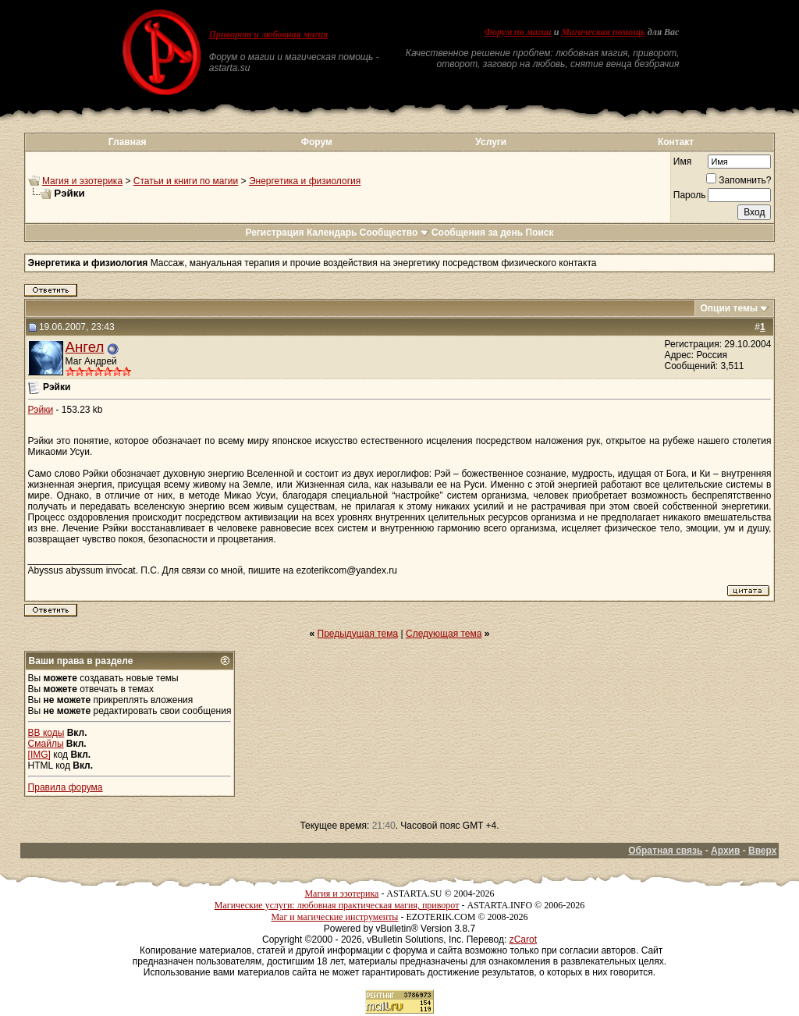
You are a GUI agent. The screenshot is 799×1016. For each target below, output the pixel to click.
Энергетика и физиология (304, 181)
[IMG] (39, 754)
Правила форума (65, 787)
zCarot (523, 939)
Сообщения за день (477, 232)
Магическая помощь (603, 32)
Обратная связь (665, 850)
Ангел (85, 347)
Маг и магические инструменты (334, 916)
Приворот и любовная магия (268, 34)
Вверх (762, 850)
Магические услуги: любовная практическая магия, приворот (337, 905)
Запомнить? (738, 180)
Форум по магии (518, 32)
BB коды (46, 732)
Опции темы (729, 308)
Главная (127, 142)
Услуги (490, 142)
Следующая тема (443, 633)
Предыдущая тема (358, 633)
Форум (316, 142)
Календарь (332, 232)
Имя (682, 161)
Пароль (689, 195)
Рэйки (41, 409)
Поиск (540, 232)
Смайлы (46, 743)
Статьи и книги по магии (185, 181)
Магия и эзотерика (82, 181)
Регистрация (274, 232)
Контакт (676, 142)
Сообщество (394, 232)
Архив (725, 850)
